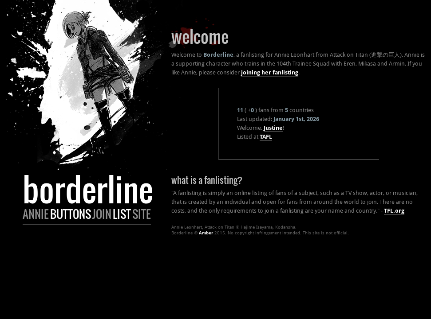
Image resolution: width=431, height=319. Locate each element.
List (122, 214)
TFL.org (394, 210)
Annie (36, 214)
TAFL (266, 136)
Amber (206, 232)
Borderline (88, 189)
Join (101, 214)
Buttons (70, 214)
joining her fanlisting (269, 72)
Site (141, 214)
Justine (273, 127)
